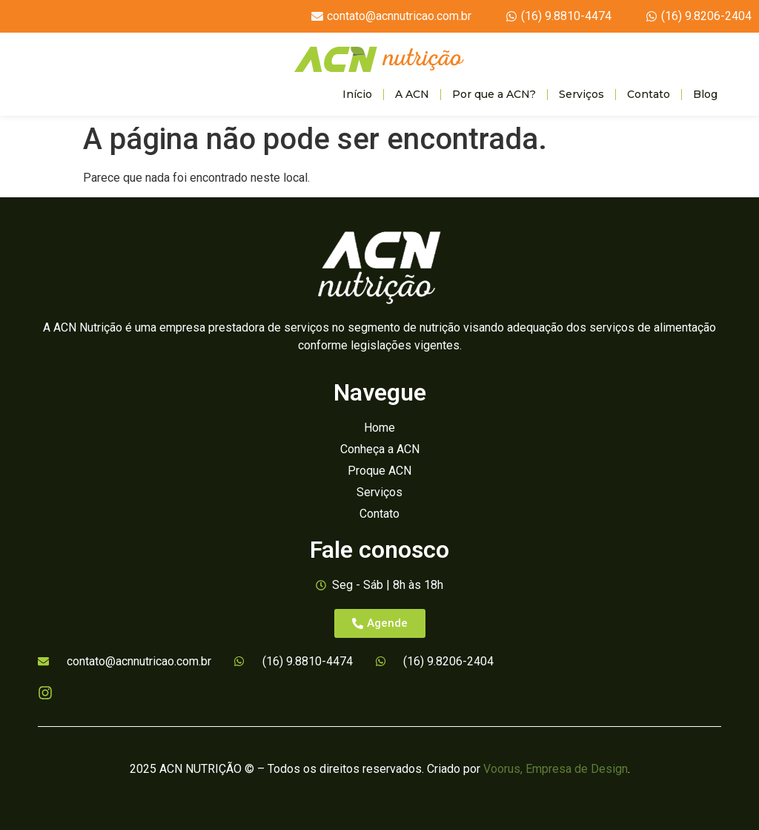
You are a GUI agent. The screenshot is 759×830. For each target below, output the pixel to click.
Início (357, 94)
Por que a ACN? (494, 94)
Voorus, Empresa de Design (555, 769)
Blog (705, 94)
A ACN (412, 94)
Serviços (581, 94)
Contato (648, 94)
